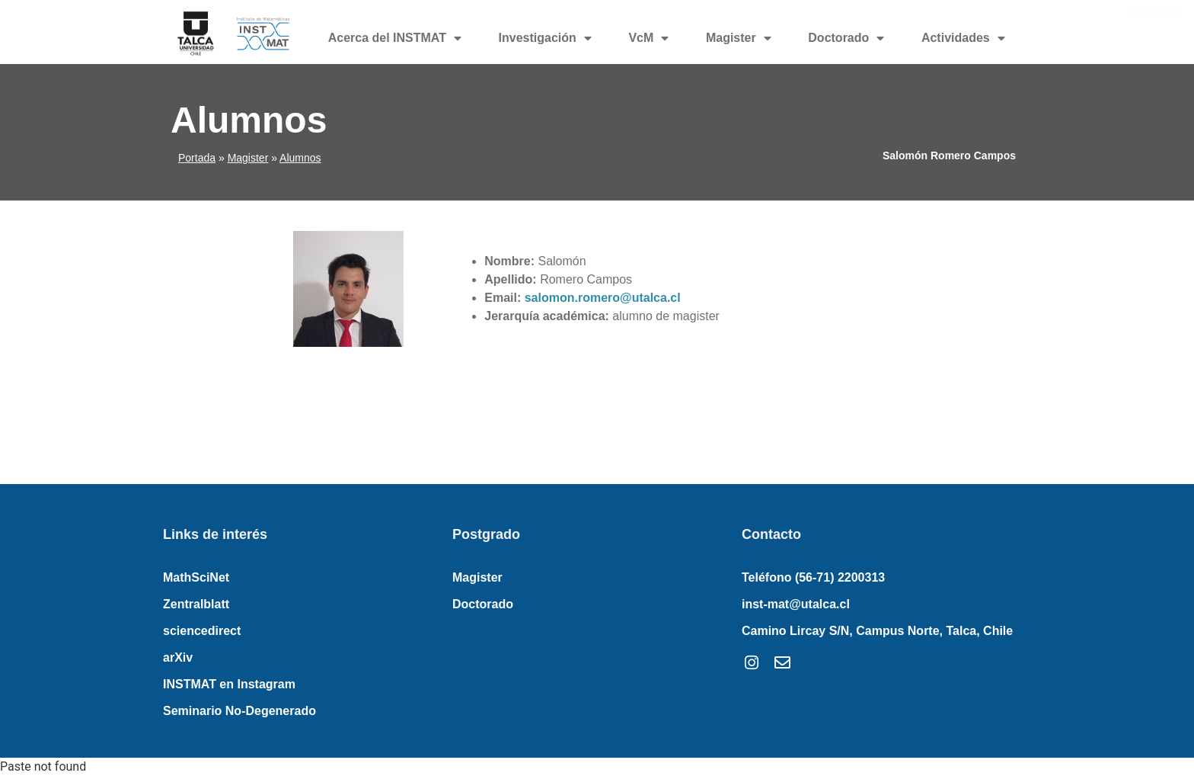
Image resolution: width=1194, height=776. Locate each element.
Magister (738, 38)
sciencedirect (202, 630)
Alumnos (300, 158)
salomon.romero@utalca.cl (603, 297)
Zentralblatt (196, 604)
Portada (196, 158)
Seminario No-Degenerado (239, 710)
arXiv (178, 657)
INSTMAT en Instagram (229, 684)
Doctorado (846, 38)
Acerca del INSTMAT (394, 38)
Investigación (545, 38)
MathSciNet (196, 577)
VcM (648, 38)
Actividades (963, 38)
